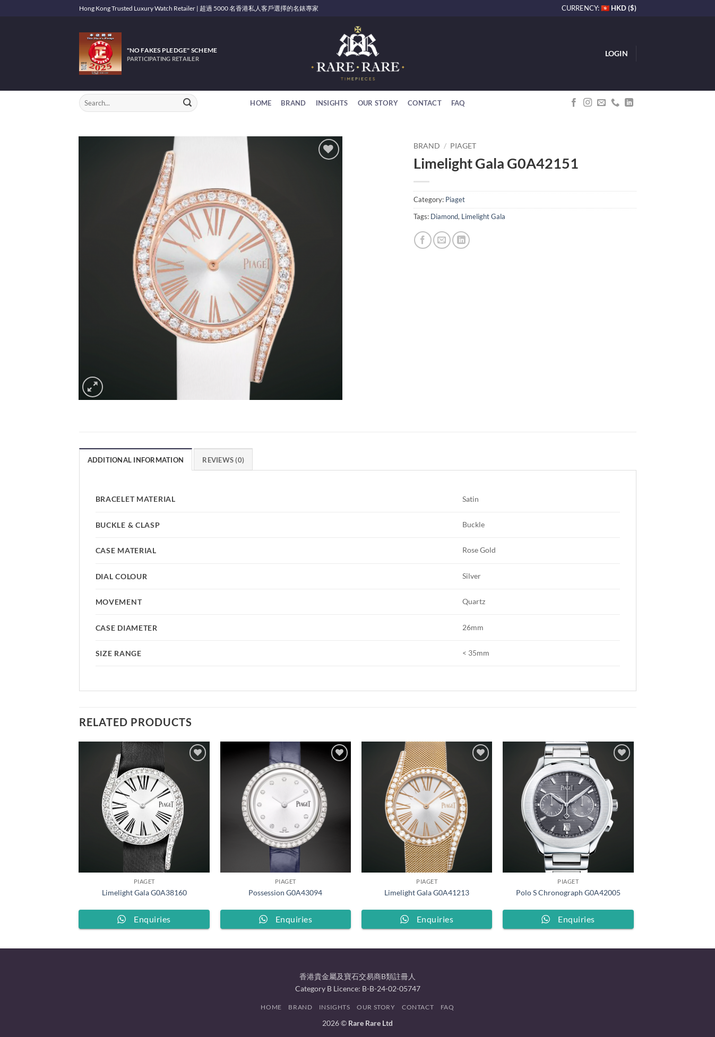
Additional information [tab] (136, 460)
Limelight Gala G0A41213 (426, 892)
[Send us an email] (601, 103)
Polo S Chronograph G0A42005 (568, 892)
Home (260, 103)
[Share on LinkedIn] (461, 240)
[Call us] (615, 103)
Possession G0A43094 (285, 892)
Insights (332, 103)
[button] (616, 53)
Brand (293, 103)
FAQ (458, 103)
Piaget (463, 146)
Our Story (378, 103)
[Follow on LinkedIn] (629, 103)
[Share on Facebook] (423, 240)
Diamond (444, 216)
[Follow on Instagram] (587, 103)
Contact (425, 103)
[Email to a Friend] (442, 240)
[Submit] (187, 103)
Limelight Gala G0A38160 (144, 892)
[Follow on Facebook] (574, 103)
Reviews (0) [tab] (223, 460)
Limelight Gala (483, 216)
